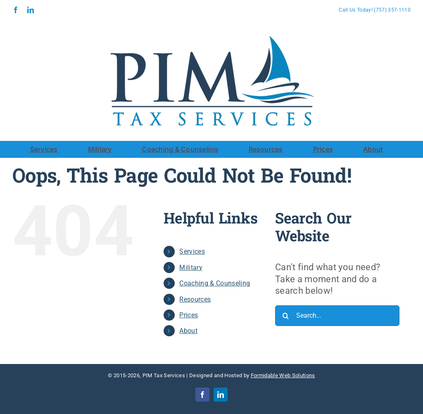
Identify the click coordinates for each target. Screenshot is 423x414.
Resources (195, 299)
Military (190, 267)
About (188, 331)
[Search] (285, 315)
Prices (188, 315)
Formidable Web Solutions (283, 375)
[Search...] (337, 315)
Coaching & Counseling (214, 283)
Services (192, 251)
